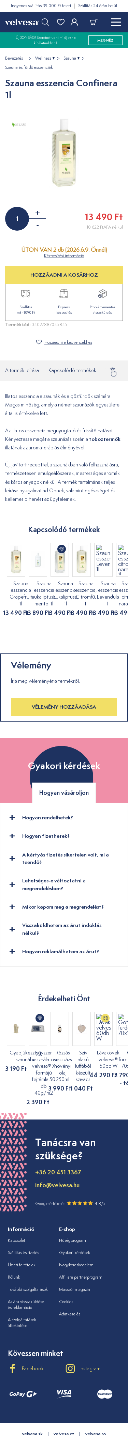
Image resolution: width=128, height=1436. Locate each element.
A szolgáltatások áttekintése (22, 1295)
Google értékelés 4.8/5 (70, 1176)
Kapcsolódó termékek (72, 370)
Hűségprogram (72, 1214)
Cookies (66, 1275)
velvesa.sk (32, 1407)
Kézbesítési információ (64, 256)
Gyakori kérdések (74, 1226)
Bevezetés (14, 58)
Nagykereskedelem (76, 1238)
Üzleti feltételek (21, 1238)
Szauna (69, 58)
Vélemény (116, 370)
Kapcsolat (16, 1214)
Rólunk (14, 1250)
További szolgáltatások (28, 1263)
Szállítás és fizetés (23, 1226)
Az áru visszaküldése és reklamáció (26, 1278)
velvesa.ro (95, 1407)
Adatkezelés (69, 1287)
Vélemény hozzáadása (64, 693)
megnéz (105, 40)
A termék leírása (22, 370)
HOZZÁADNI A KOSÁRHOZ (64, 274)
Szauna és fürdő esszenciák (29, 67)
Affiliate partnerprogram (80, 1250)
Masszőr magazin (74, 1263)
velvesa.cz (64, 1407)
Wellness (43, 58)
